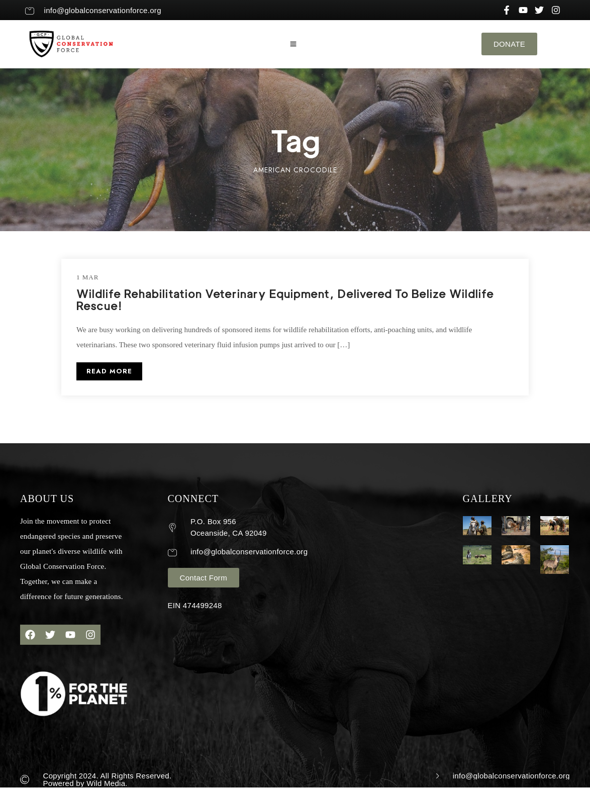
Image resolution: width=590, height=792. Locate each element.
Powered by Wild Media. (85, 783)
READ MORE (109, 371)
